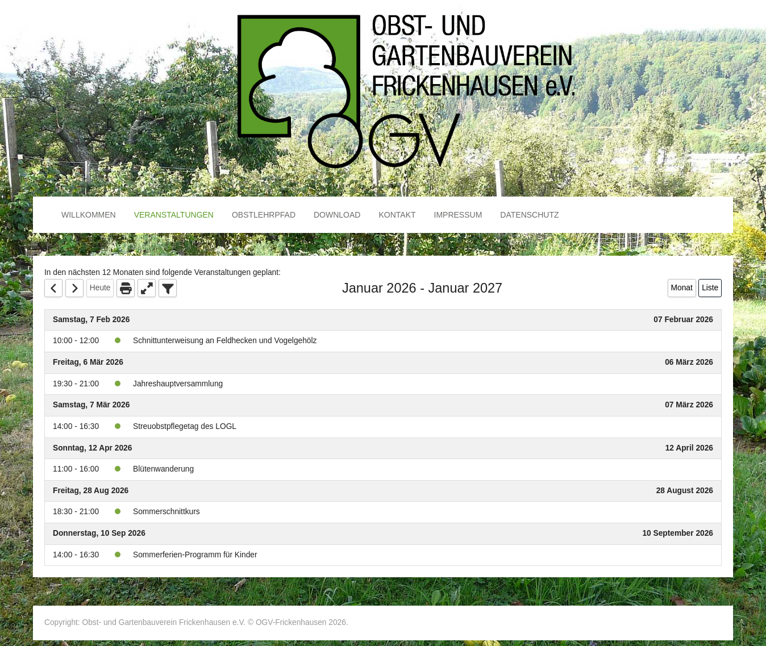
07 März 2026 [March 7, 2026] (689, 405)
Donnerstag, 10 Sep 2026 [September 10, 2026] (99, 533)
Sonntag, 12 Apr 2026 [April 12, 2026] (92, 448)
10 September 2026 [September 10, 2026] (677, 533)
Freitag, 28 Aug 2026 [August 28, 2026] (90, 490)
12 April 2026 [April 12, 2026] (689, 448)
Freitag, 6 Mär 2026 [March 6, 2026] (88, 362)
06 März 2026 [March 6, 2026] (689, 362)
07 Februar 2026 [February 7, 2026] (683, 319)
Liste (710, 288)
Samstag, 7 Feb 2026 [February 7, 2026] (91, 319)
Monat (682, 288)
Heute (100, 288)
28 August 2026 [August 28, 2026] (684, 490)
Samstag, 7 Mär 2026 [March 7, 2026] (91, 405)
